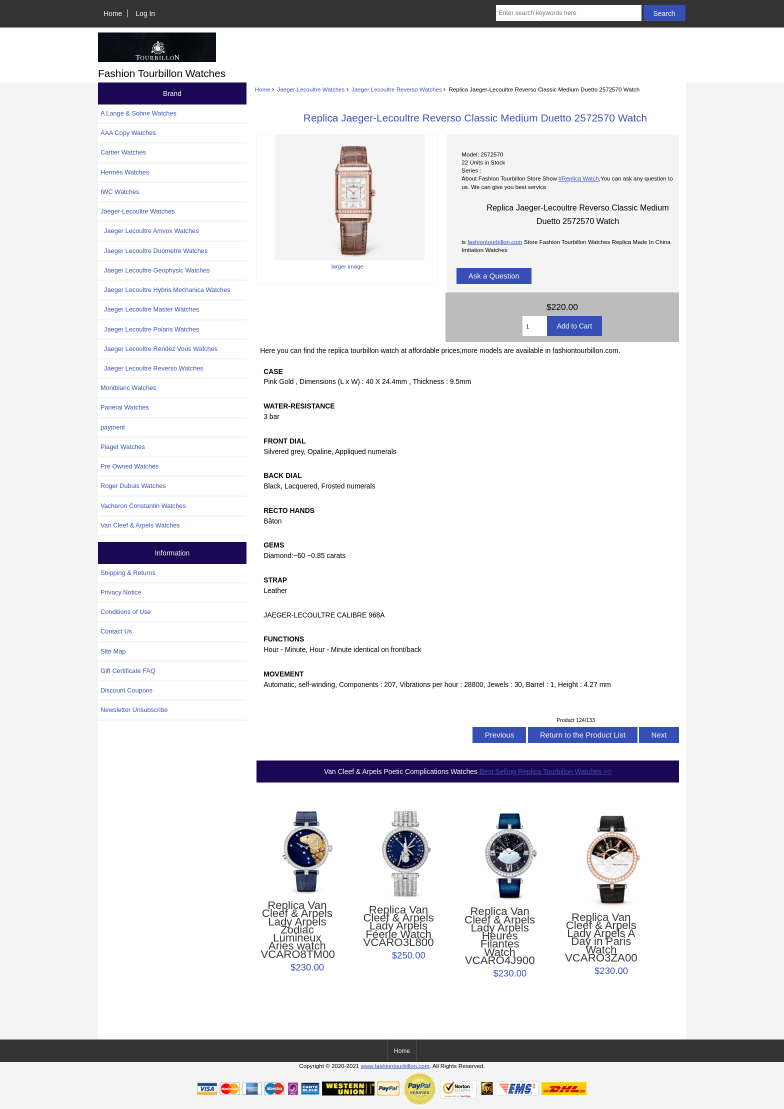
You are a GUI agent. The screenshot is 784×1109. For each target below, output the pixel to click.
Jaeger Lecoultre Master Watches (149, 309)
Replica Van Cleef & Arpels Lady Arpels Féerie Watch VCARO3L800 (398, 926)
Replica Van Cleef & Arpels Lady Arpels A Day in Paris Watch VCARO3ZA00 (601, 938)
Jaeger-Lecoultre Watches (310, 89)
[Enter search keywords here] (568, 13)
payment (112, 427)
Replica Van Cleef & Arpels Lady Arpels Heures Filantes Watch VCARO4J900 (499, 936)
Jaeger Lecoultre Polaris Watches (149, 329)
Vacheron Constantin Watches (143, 506)
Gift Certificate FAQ (128, 670)
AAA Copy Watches (128, 132)
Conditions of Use (125, 612)
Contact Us (116, 631)
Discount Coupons (126, 690)
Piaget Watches (122, 446)
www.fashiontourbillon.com (395, 1065)
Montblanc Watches (128, 388)
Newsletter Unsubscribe (134, 710)
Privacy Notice (120, 592)
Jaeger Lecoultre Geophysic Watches (155, 270)
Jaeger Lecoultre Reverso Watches (397, 89)
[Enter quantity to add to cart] (534, 326)
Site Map (113, 651)
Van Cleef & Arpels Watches (140, 525)
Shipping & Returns (128, 572)
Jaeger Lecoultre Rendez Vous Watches (159, 348)
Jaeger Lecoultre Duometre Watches (154, 250)
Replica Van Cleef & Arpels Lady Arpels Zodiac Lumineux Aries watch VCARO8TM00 (297, 930)
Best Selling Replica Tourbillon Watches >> (545, 772)
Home (113, 14)
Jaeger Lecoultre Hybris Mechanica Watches (165, 290)
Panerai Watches (124, 407)
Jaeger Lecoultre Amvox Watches (149, 230)
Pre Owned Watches (129, 466)
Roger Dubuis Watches (133, 486)
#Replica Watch (578, 178)
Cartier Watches (123, 152)
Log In (145, 14)
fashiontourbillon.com (495, 241)
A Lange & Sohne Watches (138, 113)
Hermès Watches (124, 172)
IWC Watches (119, 192)
